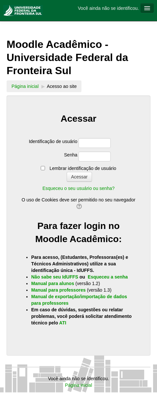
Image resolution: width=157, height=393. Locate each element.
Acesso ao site (62, 86)
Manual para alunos (53, 283)
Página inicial (25, 86)
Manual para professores (59, 290)
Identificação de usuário (53, 141)
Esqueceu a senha (108, 276)
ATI (62, 322)
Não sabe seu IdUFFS (54, 276)
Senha (70, 154)
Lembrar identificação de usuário (83, 168)
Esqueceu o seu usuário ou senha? (78, 188)
